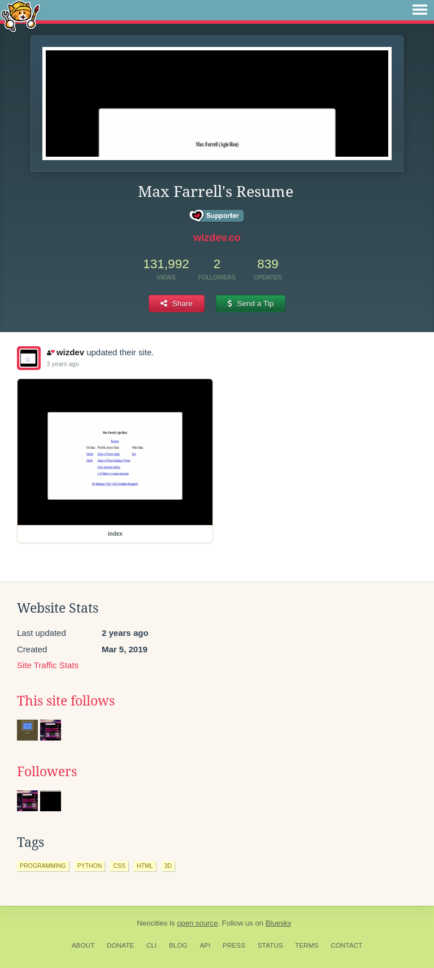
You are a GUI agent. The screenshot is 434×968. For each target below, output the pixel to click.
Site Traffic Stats (48, 665)
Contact (346, 945)
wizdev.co (217, 237)
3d (168, 865)
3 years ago (62, 363)
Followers (47, 771)
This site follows (66, 701)
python (89, 865)
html (145, 865)
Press (234, 945)
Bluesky (279, 923)
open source (197, 923)
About (83, 945)
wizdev (65, 352)
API (204, 945)
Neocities (152, 923)
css (119, 865)
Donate (120, 945)
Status (270, 945)
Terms (306, 945)
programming (43, 865)
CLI (151, 945)
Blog (178, 945)
